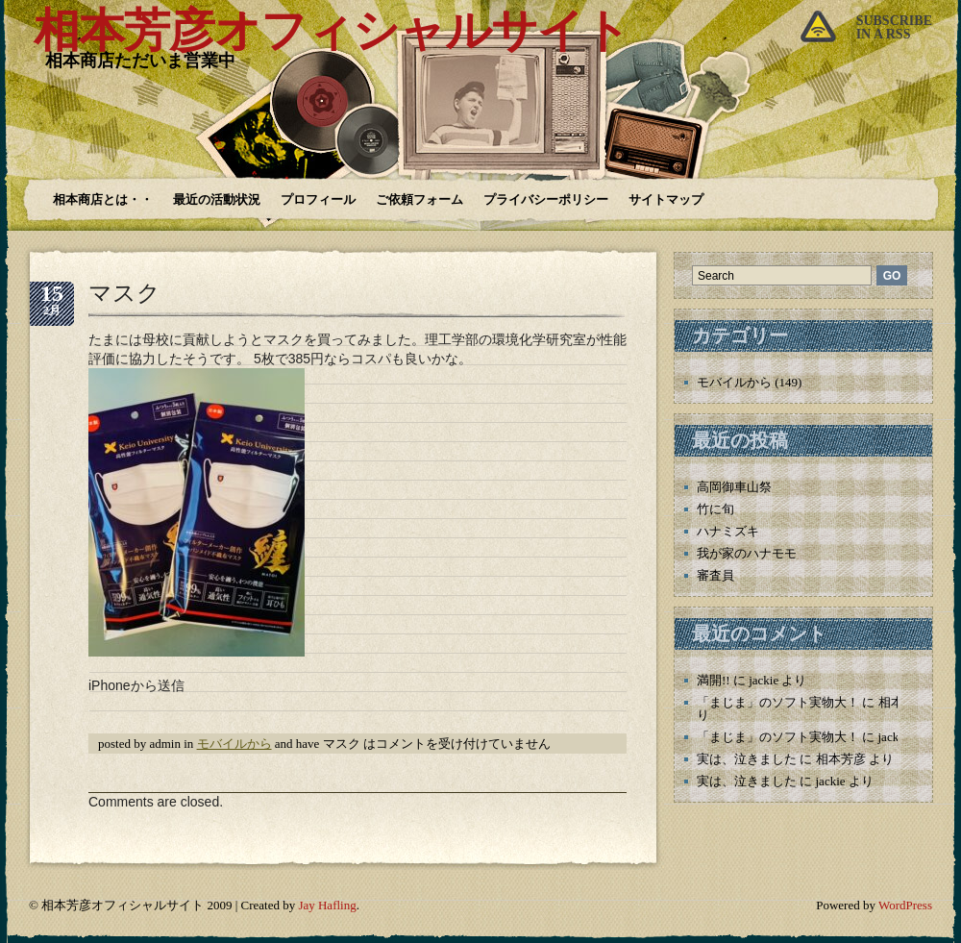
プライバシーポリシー (545, 199)
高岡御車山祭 (734, 487)
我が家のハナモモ (747, 553)
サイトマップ (665, 199)
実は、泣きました (747, 759)
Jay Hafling (327, 905)
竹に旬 (715, 509)
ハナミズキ (728, 531)
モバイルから (234, 743)
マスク (124, 293)
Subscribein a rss (894, 27)
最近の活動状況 (216, 199)
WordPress (905, 905)
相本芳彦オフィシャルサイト (331, 30)
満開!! (713, 680)
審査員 (715, 575)
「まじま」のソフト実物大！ (778, 702)
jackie (763, 680)
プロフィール (318, 199)
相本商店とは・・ (103, 199)
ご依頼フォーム (419, 199)
